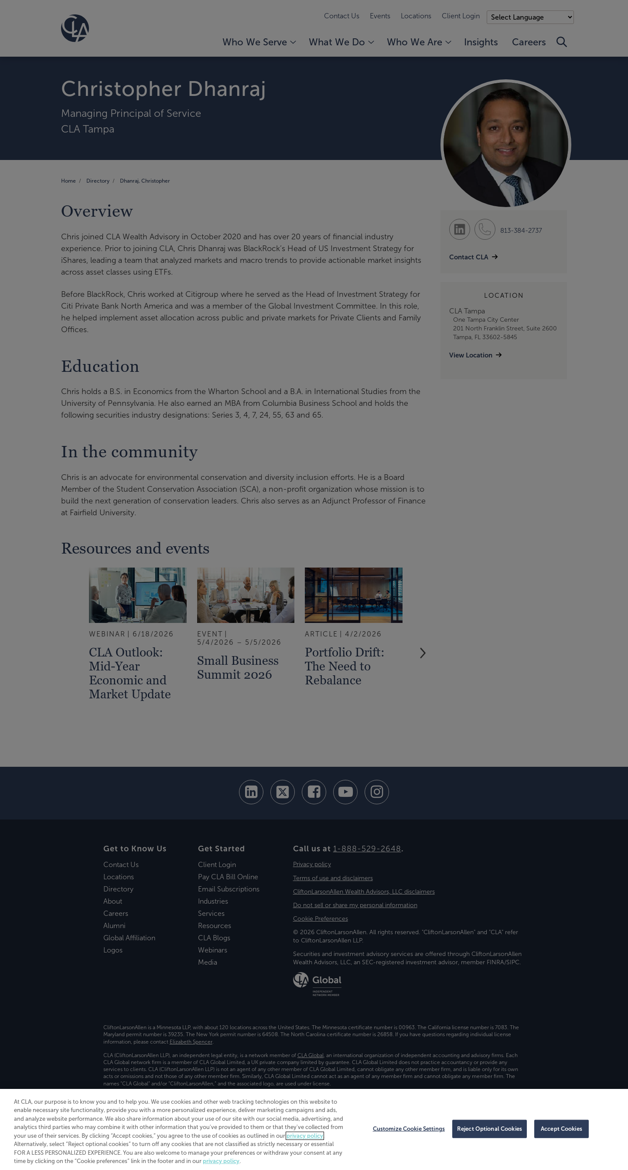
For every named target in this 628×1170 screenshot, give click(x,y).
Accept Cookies (561, 1129)
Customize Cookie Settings (409, 1129)
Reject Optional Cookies (489, 1129)
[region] (314, 1129)
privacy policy (305, 1136)
